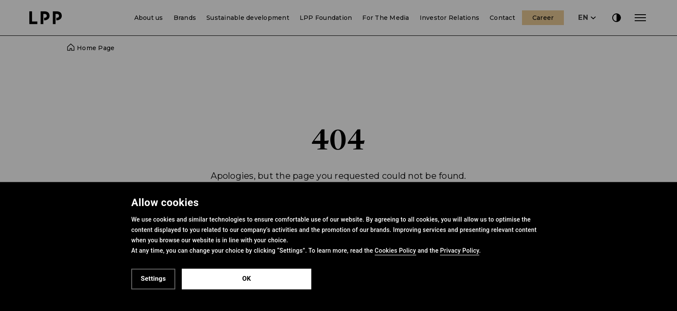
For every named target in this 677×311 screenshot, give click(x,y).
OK (246, 278)
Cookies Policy (395, 250)
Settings (153, 278)
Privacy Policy (459, 250)
